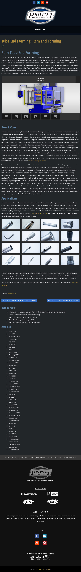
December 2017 (14, 444)
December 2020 (14, 360)
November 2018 (14, 415)
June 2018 (12, 429)
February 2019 (14, 407)
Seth (2, 46)
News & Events (12, 293)
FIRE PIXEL (42, 569)
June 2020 (12, 371)
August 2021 (13, 339)
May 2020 (12, 373)
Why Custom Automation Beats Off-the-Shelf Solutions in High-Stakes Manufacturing (37, 312)
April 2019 (12, 402)
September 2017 (14, 450)
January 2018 (13, 442)
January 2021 (13, 357)
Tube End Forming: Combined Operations (23, 317)
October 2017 (13, 447)
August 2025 (13, 331)
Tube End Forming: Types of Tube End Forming (25, 322)
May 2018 (12, 431)
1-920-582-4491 (55, 458)
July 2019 (12, 394)
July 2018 (12, 426)
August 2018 (13, 423)
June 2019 (12, 397)
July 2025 (12, 334)
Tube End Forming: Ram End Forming (31, 41)
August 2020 (13, 365)
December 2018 (14, 413)
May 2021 (12, 347)
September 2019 (14, 392)
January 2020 (13, 384)
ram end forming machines (37, 161)
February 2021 (14, 355)
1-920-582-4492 (70, 458)
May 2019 (12, 400)
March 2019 (13, 405)
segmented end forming (40, 213)
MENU (40, 29)
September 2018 (14, 421)
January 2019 (13, 410)
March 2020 (13, 379)
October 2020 (13, 363)
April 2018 (12, 434)
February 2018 (14, 439)
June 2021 (12, 344)
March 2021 (13, 352)
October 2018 (13, 418)
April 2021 (12, 350)
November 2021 (14, 336)
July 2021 (12, 342)
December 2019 (14, 386)
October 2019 (13, 389)
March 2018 (13, 436)
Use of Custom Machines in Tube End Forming (24, 315)
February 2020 (14, 381)
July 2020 (12, 368)
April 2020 (12, 376)
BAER (49, 569)
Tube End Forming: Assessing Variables (22, 320)
